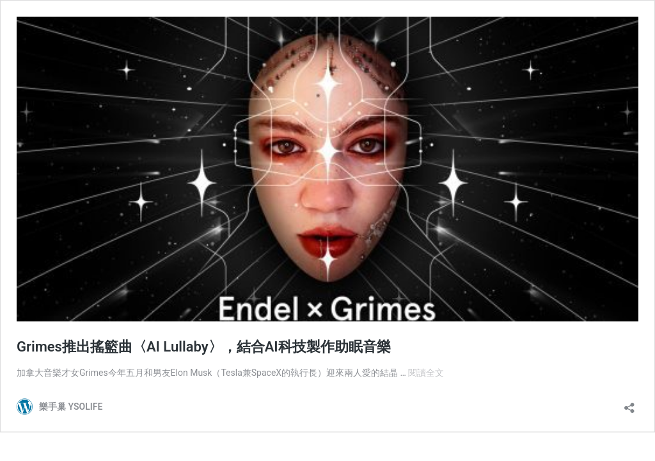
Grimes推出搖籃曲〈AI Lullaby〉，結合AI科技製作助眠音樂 (204, 347)
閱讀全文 (426, 373)
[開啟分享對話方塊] (629, 404)
